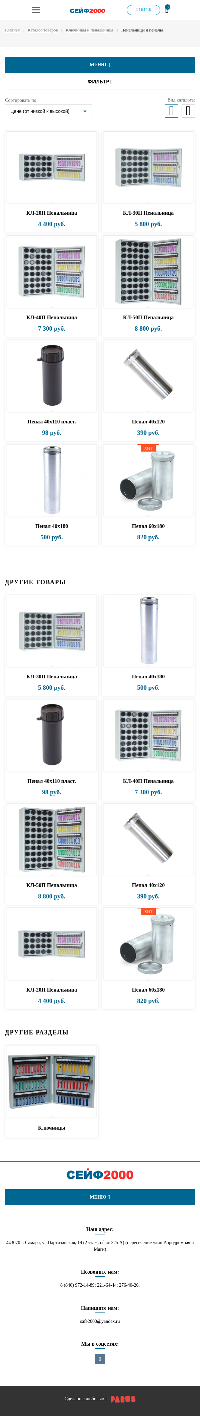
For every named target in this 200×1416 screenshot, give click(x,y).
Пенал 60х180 (148, 526)
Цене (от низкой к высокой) (40, 111)
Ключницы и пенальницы (89, 30)
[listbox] (48, 111)
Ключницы (51, 1128)
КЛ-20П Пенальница (51, 213)
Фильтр (100, 81)
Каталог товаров (43, 30)
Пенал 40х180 (51, 526)
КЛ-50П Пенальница (148, 317)
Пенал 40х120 (148, 421)
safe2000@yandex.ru (100, 1321)
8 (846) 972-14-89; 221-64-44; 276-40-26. (100, 1285)
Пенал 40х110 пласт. (51, 421)
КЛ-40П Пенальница (51, 317)
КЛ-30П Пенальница (148, 213)
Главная (12, 30)
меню (100, 65)
